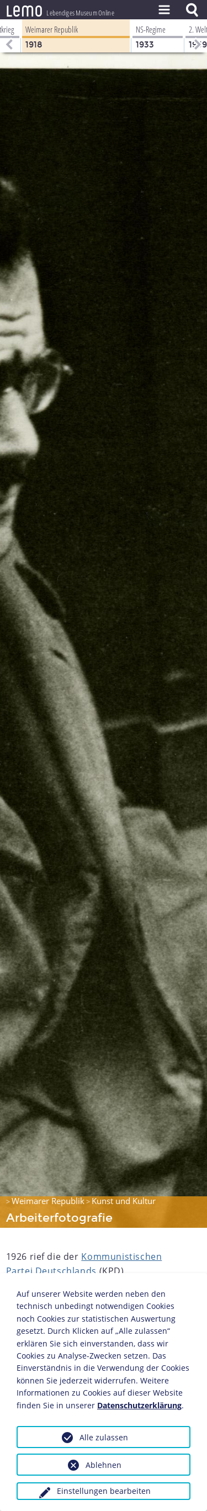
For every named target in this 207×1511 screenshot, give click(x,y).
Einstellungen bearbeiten (104, 1491)
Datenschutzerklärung (139, 1405)
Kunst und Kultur (124, 1200)
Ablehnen (103, 1465)
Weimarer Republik (48, 1200)
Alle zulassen (103, 1437)
